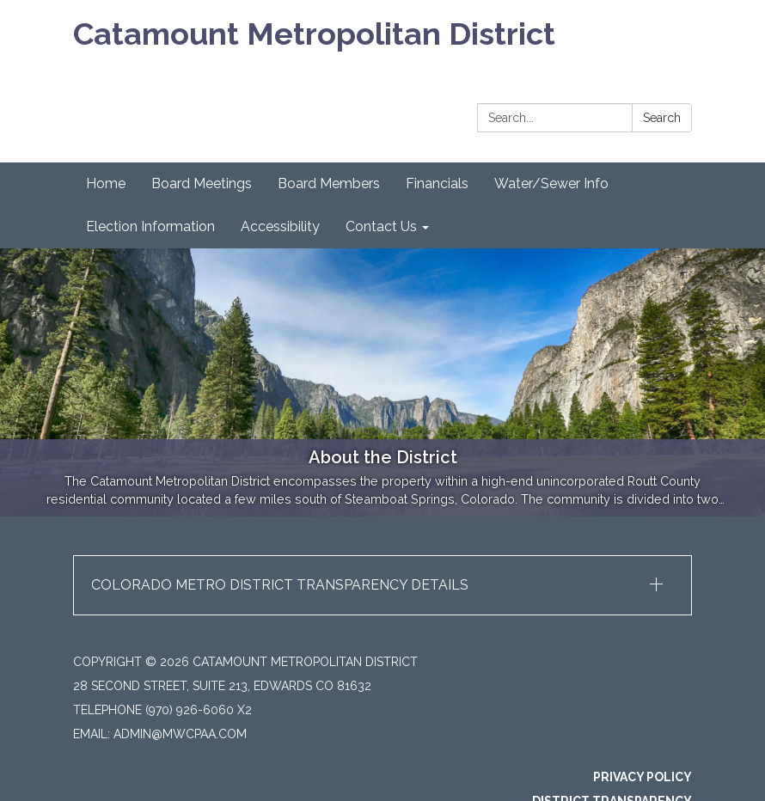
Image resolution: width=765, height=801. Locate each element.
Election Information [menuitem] (150, 226)
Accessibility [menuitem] (280, 226)
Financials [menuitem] (437, 183)
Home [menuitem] (105, 183)
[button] (382, 585)
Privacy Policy (642, 777)
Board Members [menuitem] (329, 183)
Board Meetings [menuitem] (201, 183)
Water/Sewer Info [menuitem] (551, 183)
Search (662, 118)
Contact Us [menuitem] (381, 226)
